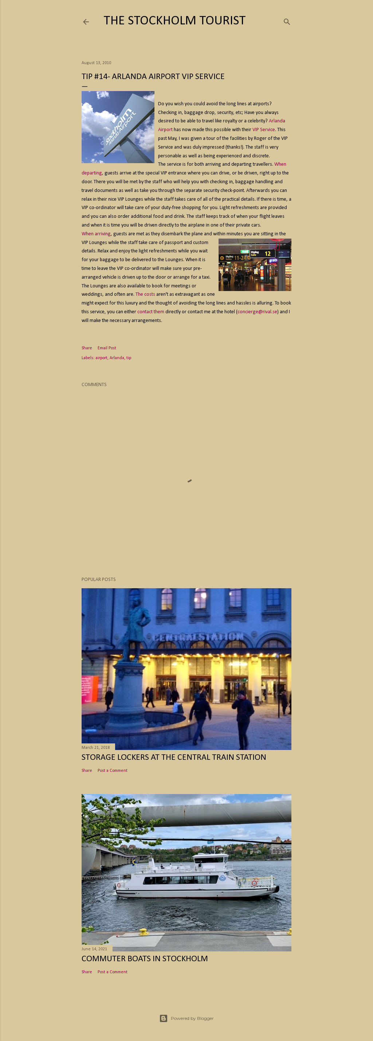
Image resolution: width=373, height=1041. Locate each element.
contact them (150, 312)
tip (128, 358)
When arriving (96, 234)
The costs (145, 294)
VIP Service (263, 130)
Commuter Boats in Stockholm (145, 959)
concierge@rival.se (257, 312)
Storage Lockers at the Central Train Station (174, 757)
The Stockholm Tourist (174, 21)
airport (101, 358)
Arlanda (117, 358)
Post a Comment (112, 771)
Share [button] (87, 348)
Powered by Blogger (186, 1018)
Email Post (107, 348)
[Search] (287, 20)
